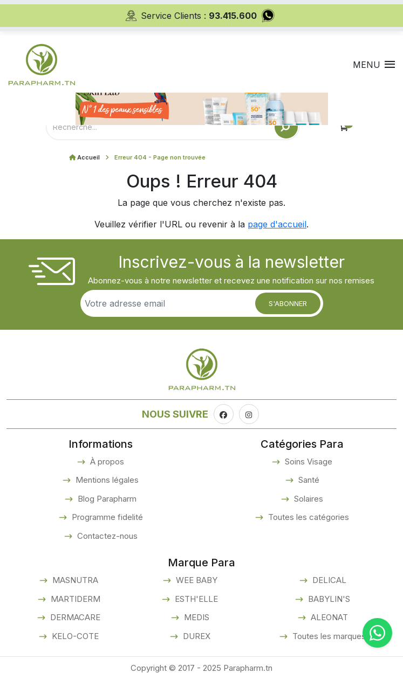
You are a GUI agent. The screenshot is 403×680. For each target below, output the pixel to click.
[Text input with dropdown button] (160, 127)
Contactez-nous (106, 536)
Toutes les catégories (307, 517)
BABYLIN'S (328, 599)
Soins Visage (307, 461)
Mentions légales (106, 480)
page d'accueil (277, 224)
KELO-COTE (74, 636)
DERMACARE (74, 617)
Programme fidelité (106, 517)
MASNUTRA (74, 580)
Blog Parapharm (106, 499)
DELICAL (328, 580)
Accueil (88, 157)
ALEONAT (328, 617)
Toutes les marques (328, 636)
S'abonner (288, 303)
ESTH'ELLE (195, 599)
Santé (307, 480)
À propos (106, 461)
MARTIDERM (74, 599)
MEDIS (195, 617)
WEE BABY (195, 580)
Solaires (307, 499)
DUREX (195, 636)
